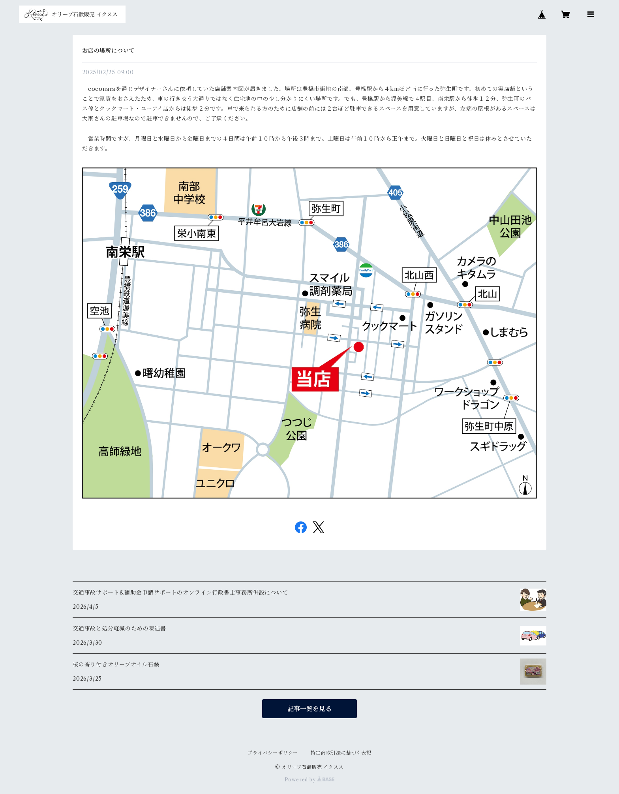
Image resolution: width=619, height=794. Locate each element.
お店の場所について (108, 50)
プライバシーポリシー (273, 753)
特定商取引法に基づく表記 (341, 753)
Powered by (310, 780)
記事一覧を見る (309, 709)
